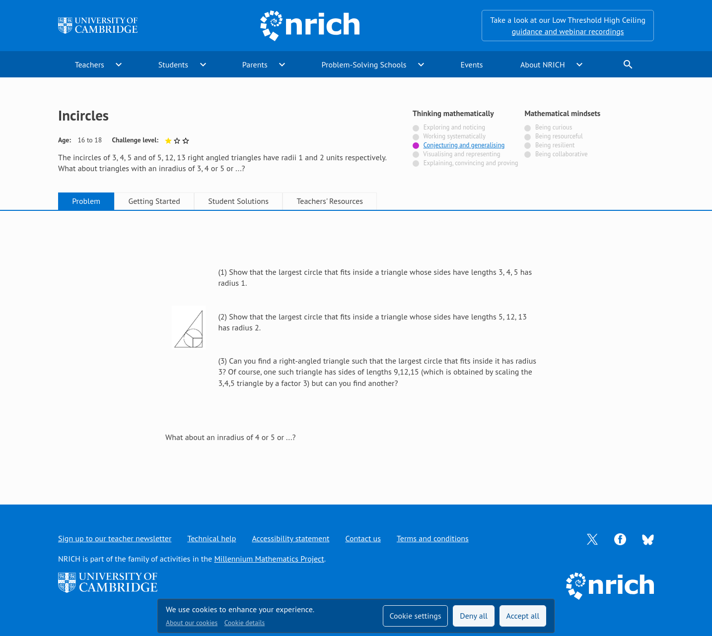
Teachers (89, 64)
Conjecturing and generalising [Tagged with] (464, 145)
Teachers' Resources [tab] (329, 201)
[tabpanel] (356, 347)
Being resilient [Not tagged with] (554, 145)
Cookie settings (415, 616)
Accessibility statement (290, 538)
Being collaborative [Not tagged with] (561, 154)
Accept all (523, 616)
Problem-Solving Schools (364, 64)
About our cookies (191, 622)
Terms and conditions (433, 538)
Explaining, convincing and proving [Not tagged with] (471, 163)
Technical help (211, 538)
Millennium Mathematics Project (269, 559)
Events (471, 64)
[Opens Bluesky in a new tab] (648, 539)
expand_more (119, 64)
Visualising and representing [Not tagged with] (461, 154)
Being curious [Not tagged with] (553, 127)
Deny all (474, 616)
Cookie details (244, 622)
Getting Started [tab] (154, 201)
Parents (255, 64)
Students (173, 64)
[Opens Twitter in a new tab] (592, 538)
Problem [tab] (86, 201)
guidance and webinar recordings (568, 31)
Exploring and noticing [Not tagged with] (454, 127)
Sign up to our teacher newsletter (114, 538)
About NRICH (542, 64)
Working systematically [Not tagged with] (454, 136)
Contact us (363, 538)
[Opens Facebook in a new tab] (620, 538)
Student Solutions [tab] (238, 201)
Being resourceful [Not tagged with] (559, 136)
